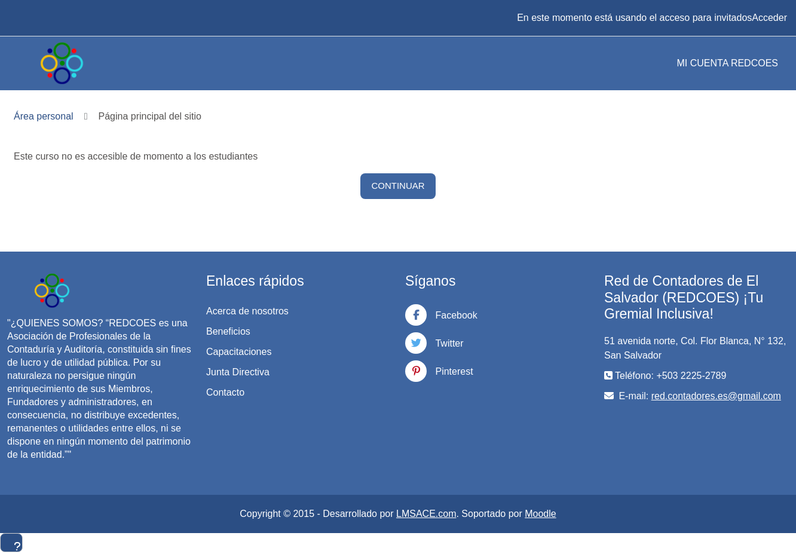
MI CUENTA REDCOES (728, 63)
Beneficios (228, 331)
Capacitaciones (238, 352)
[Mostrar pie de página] (11, 542)
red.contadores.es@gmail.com (716, 396)
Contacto (225, 392)
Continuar (397, 185)
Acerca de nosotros (247, 311)
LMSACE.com (426, 514)
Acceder (769, 18)
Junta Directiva (238, 372)
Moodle (540, 514)
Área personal (44, 116)
